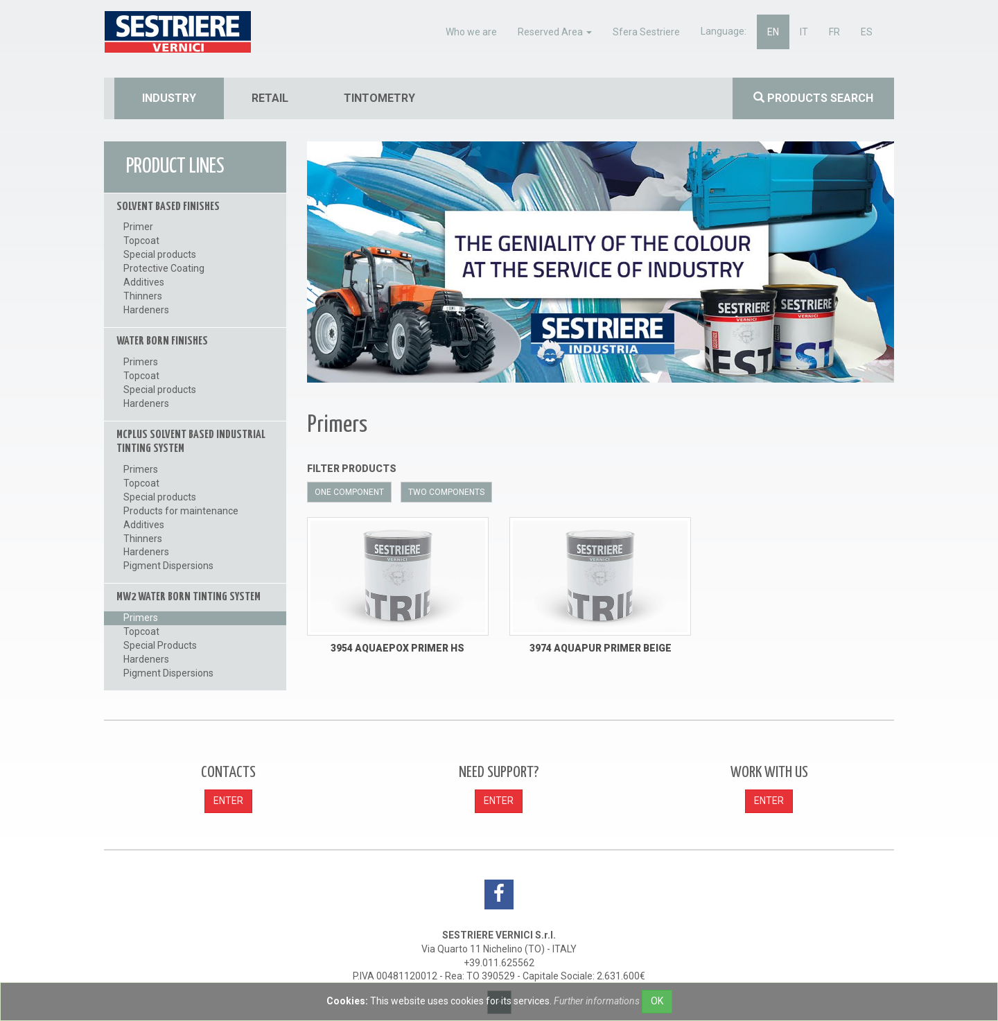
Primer (138, 226)
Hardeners (146, 309)
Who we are (471, 31)
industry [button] (169, 98)
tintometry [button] (379, 98)
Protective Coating (163, 268)
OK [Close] (657, 1000)
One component (349, 492)
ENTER (228, 800)
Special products (159, 254)
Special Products (160, 645)
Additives (143, 282)
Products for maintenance (180, 510)
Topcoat (141, 240)
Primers (140, 361)
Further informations (597, 1000)
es (867, 31)
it (804, 31)
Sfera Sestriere (646, 31)
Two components (446, 492)
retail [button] (270, 98)
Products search (813, 98)
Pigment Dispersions (168, 565)
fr (834, 31)
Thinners (142, 296)
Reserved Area (555, 31)
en (773, 31)
